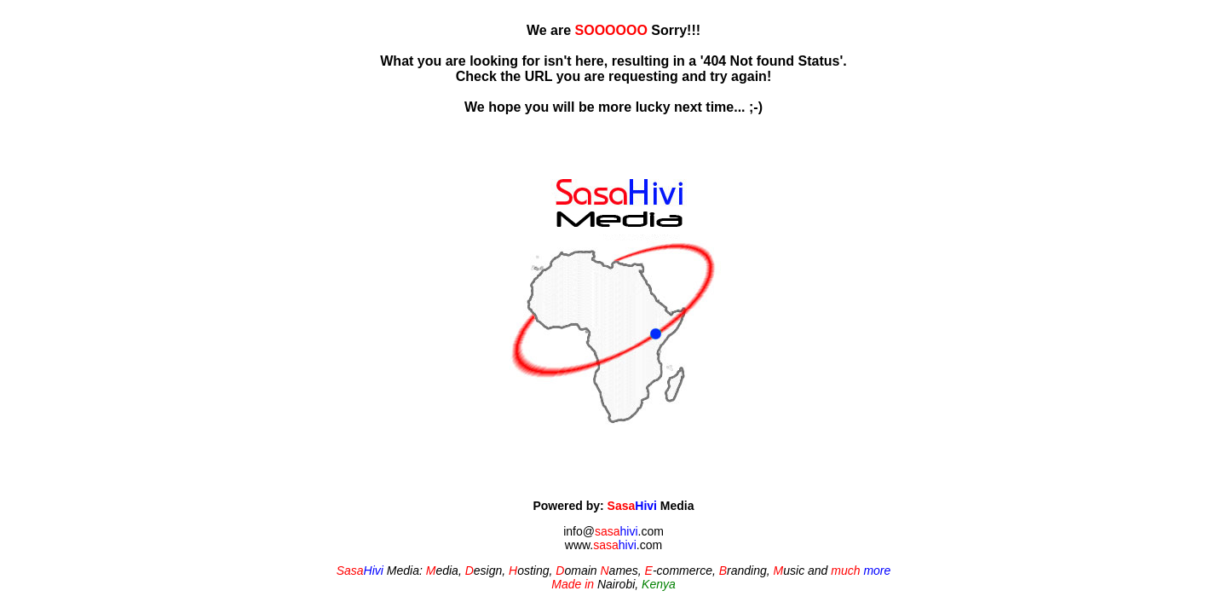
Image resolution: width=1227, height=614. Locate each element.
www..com (613, 545)
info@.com (613, 531)
